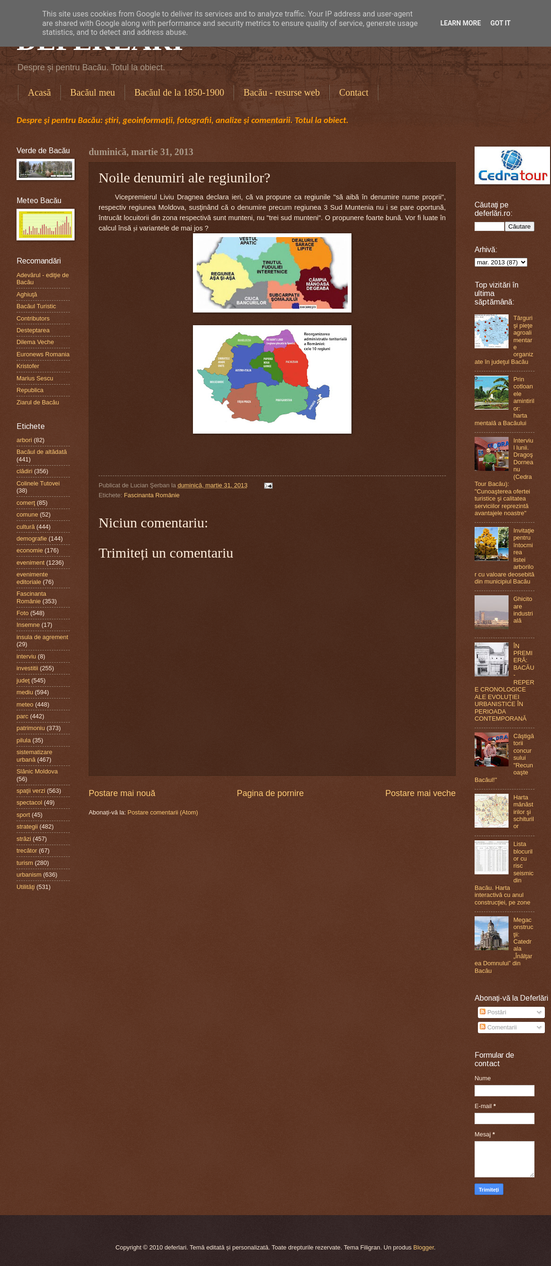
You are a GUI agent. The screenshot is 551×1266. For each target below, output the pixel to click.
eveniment (30, 562)
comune (27, 514)
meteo (25, 704)
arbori (24, 440)
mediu (25, 692)
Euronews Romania (43, 354)
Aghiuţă (27, 294)
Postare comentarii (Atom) (162, 812)
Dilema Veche (35, 341)
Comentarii (498, 1027)
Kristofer (28, 366)
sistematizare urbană (34, 755)
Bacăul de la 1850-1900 (179, 92)
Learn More (460, 23)
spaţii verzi (31, 790)
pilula (24, 740)
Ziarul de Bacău (38, 402)
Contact (353, 92)
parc (22, 716)
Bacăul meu (92, 92)
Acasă (39, 92)
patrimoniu (31, 728)
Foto (23, 613)
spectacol (29, 802)
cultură (26, 526)
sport (23, 814)
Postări (493, 1012)
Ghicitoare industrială (523, 609)
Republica (30, 390)
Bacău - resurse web (281, 92)
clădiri (25, 471)
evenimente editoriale (32, 578)
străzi (24, 838)
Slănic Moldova (37, 771)
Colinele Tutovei (38, 483)
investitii (27, 668)
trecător (27, 850)
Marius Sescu (35, 378)
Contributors (33, 318)
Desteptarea (33, 330)
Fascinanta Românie (152, 495)
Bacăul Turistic (36, 306)
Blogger (423, 1247)
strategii (27, 826)
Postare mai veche (420, 793)
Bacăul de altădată (42, 451)
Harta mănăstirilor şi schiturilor (523, 812)
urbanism (29, 874)
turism (25, 862)
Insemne (28, 624)
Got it (500, 23)
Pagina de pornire (270, 793)
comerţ (26, 502)
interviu (26, 656)
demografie (32, 538)
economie (30, 550)
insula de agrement (42, 637)
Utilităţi (26, 886)
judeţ (23, 680)
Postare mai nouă (122, 793)
